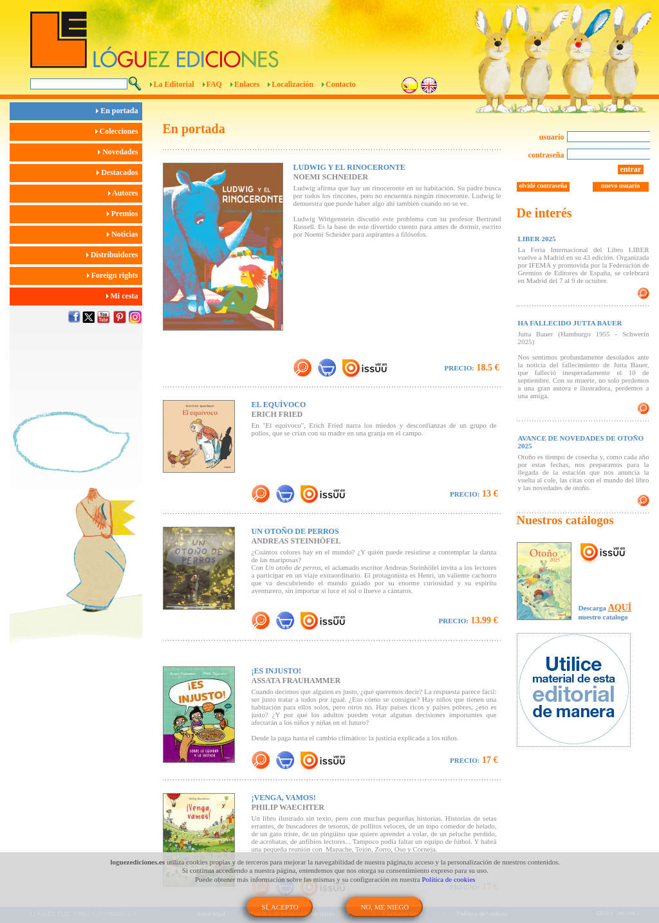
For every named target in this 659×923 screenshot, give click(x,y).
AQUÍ (620, 607)
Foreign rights (114, 275)
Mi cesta (124, 295)
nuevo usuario (620, 185)
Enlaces (246, 84)
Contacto (341, 84)
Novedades (120, 151)
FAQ (214, 84)
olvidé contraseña (543, 185)
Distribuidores (114, 254)
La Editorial (174, 84)
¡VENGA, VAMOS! (284, 797)
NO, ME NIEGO (384, 907)
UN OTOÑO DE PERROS (295, 531)
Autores (125, 192)
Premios (124, 213)
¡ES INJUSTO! (276, 670)
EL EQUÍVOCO (279, 404)
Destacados (119, 172)
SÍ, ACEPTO (279, 907)
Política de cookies (449, 879)
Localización (292, 84)
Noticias (124, 234)
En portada (119, 110)
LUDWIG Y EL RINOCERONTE (349, 167)
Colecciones (118, 131)
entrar (631, 169)
